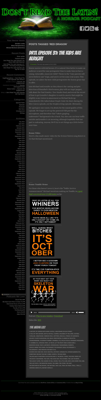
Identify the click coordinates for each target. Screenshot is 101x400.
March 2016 (21, 244)
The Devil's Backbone (36, 358)
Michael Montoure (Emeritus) (15, 47)
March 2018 (21, 196)
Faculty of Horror (19, 308)
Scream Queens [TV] (74, 352)
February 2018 (20, 198)
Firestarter (57, 338)
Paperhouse (55, 345)
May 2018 (22, 192)
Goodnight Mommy (46, 340)
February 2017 (20, 223)
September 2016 (20, 231)
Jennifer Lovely (20, 43)
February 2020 (20, 150)
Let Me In (51, 342)
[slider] (54, 312)
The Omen (55, 363)
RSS (39, 320)
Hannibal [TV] (56, 340)
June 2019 (21, 165)
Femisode (22, 107)
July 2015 (22, 260)
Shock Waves (20, 299)
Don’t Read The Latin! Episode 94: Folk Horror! (15, 93)
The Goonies (63, 358)
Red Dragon (43, 349)
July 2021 (22, 122)
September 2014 (20, 281)
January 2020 (21, 153)
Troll (74, 365)
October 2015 (21, 254)
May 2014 (22, 289)
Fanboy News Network (17, 306)
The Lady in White (73, 358)
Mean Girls (71, 342)
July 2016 (22, 235)
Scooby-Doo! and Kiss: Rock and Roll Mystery (44, 352)
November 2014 (20, 277)
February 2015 (20, 270)
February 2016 (20, 246)
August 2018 (21, 186)
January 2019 (21, 175)
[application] (57, 312)
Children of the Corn (66, 333)
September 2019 (20, 159)
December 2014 (20, 275)
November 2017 (20, 204)
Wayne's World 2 (47, 367)
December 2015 (20, 250)
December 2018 (20, 177)
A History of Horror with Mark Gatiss (41, 331)
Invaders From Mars (76, 340)
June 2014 (21, 287)
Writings (22, 113)
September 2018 (20, 184)
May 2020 (22, 144)
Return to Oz (51, 349)
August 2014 (21, 283)
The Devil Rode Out (75, 356)
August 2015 (21, 258)
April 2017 (22, 219)
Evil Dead (50, 338)
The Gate (46, 358)
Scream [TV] (63, 352)
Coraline (32, 336)
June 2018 (21, 190)
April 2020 (22, 146)
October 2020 (21, 134)
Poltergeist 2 (70, 347)
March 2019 (21, 171)
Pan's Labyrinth (45, 345)
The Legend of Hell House (49, 361)
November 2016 (20, 227)
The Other (62, 363)
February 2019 (20, 173)
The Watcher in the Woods (37, 365)
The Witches (51, 365)
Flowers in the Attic (68, 338)
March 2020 (21, 148)
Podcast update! (20, 58)
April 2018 (22, 194)
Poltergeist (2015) (60, 347)
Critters (56, 336)
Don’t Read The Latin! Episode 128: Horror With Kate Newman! (14, 61)
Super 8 (54, 354)
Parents (71, 345)
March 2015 (21, 268)
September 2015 (20, 256)
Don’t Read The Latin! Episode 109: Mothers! (16, 78)
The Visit (69, 363)
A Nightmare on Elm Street (63, 331)
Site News (22, 109)
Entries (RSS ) (44, 395)
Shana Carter (11, 89)
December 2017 (20, 202)
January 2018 (21, 200)
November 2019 (20, 157)
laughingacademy (8, 78)
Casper (56, 333)
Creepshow (39, 336)
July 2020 (22, 140)
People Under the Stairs (37, 347)
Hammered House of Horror (16, 304)
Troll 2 (78, 365)
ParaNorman (63, 345)
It (29, 342)
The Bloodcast (20, 310)
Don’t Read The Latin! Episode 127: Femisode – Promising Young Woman (13, 64)
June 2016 (21, 237)
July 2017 (22, 212)
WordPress (43, 382)
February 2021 (20, 126)
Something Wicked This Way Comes (40, 354)
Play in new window (44, 316)
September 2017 (20, 208)
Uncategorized (20, 111)
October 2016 (21, 229)
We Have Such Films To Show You (14, 302)
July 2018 (22, 188)
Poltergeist (50, 347)
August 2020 (21, 138)
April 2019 (22, 169)
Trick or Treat (66, 365)
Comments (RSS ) (56, 395)
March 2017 (21, 221)
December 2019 (20, 155)
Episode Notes (20, 102)
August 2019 (21, 161)
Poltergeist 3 (33, 349)
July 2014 (22, 285)
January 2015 (21, 272)
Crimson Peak (48, 336)
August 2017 (21, 210)
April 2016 (22, 241)
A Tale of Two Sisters (36, 333)
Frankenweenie (34, 340)
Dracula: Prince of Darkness (69, 336)
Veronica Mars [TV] (35, 367)
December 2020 (20, 130)
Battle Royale (48, 333)
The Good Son (54, 358)
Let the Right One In (61, 342)
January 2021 (21, 128)
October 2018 (21, 181)
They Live (58, 365)
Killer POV (21, 314)
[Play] (32, 312)
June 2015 (21, 262)
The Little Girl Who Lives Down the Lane (71, 361)
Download (58, 316)
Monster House (34, 345)
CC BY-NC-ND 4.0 (63, 394)
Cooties (76, 333)
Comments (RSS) (61, 382)
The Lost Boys (34, 363)
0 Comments (33, 64)
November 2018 (20, 179)
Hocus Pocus (65, 340)
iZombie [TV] (34, 342)
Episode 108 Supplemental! (20, 82)
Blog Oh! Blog (79, 382)
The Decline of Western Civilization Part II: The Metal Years (48, 356)
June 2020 (21, 142)
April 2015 (22, 266)
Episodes (22, 105)
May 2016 (22, 239)
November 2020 (20, 132)
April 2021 (22, 124)
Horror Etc (21, 312)
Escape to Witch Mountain (37, 338)
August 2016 (21, 233)
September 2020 (20, 136)
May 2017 (22, 217)
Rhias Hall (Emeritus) (18, 45)
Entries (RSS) (50, 382)
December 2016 (20, 225)
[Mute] (77, 312)
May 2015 (22, 264)
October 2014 (21, 279)
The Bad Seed (61, 354)
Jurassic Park (43, 342)
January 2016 (21, 248)
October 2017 (21, 206)
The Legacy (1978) (34, 361)
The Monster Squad (45, 363)
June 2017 (21, 215)
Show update (21, 56)
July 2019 (22, 163)
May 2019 (22, 167)
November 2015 (20, 252)
